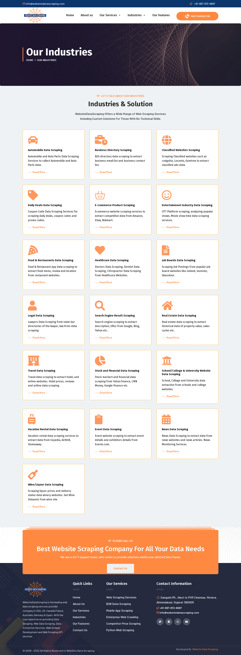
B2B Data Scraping (118, 604)
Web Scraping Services (121, 597)
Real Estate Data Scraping (179, 315)
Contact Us (80, 630)
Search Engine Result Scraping (115, 315)
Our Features (161, 15)
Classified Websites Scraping (181, 150)
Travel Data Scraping (41, 370)
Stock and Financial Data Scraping (117, 370)
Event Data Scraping (108, 429)
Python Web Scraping (120, 630)
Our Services (110, 15)
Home (70, 15)
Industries (137, 15)
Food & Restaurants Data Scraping (50, 260)
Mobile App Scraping (119, 610)
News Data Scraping (175, 429)
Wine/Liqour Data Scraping (45, 484)
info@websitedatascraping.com (179, 612)
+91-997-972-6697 (202, 3)
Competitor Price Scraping (123, 623)
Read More (38, 172)
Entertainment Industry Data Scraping (187, 205)
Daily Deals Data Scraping (45, 205)
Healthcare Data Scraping (112, 260)
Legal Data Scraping (41, 315)
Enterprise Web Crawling (122, 617)
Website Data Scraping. (204, 649)
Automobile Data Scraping (45, 150)
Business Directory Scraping (113, 150)
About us (87, 15)
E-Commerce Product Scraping (115, 205)
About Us (79, 604)
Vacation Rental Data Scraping (48, 429)
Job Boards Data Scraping (178, 260)
